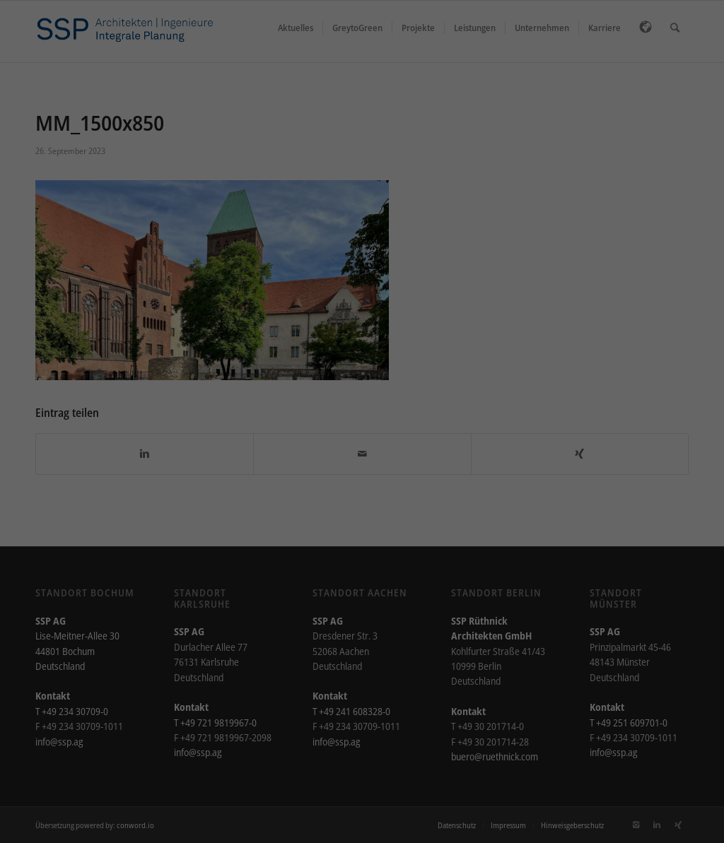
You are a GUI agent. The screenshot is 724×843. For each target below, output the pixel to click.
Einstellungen (363, 170)
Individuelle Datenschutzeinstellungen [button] (362, 339)
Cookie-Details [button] (302, 370)
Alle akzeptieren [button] (362, 255)
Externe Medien (473, 202)
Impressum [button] (428, 370)
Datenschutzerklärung (498, 156)
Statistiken (346, 202)
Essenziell (230, 202)
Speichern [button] (362, 297)
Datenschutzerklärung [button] (368, 370)
